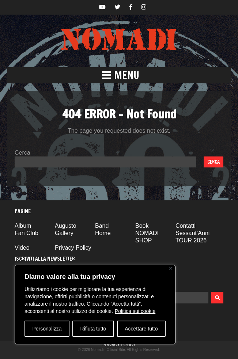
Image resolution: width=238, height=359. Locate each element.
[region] (95, 304)
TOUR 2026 (191, 240)
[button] (119, 75)
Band (102, 226)
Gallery (64, 233)
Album (23, 226)
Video (22, 248)
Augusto (65, 226)
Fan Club (26, 233)
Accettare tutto (141, 329)
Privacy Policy (73, 248)
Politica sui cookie (135, 311)
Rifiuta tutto (93, 329)
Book (141, 226)
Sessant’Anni (192, 233)
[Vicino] (170, 268)
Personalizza (46, 329)
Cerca (22, 153)
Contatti (185, 226)
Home (103, 233)
